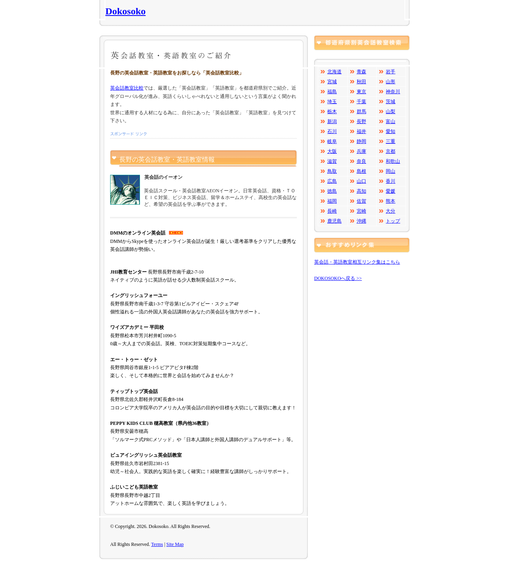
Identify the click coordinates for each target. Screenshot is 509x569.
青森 (361, 71)
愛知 (390, 131)
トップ (393, 221)
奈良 (361, 161)
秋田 (361, 81)
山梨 (390, 111)
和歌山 (393, 161)
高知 (361, 191)
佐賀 (361, 201)
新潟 (332, 121)
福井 (361, 131)
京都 (390, 151)
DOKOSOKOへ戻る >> (338, 278)
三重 (390, 141)
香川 (390, 181)
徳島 (332, 191)
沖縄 (361, 221)
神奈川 (393, 91)
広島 (332, 181)
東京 (361, 91)
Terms (157, 544)
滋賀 (332, 161)
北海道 (334, 71)
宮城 (332, 81)
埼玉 (332, 101)
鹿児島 (334, 221)
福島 (332, 91)
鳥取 (332, 171)
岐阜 (332, 141)
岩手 (390, 71)
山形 (390, 81)
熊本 (390, 201)
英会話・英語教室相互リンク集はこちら (357, 262)
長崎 (332, 211)
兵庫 (361, 151)
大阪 (332, 151)
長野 (361, 121)
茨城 (390, 101)
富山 (390, 121)
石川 (332, 131)
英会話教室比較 (127, 88)
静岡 (361, 141)
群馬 (361, 111)
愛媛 (390, 191)
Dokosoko (125, 11)
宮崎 (361, 211)
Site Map (175, 544)
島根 (361, 171)
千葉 (361, 101)
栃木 (332, 111)
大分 (390, 211)
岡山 (390, 171)
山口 (361, 181)
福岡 (332, 201)
